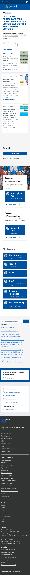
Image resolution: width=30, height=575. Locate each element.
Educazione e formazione (7, 478)
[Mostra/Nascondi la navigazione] (2, 7)
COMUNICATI (8, 13)
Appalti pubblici (5, 468)
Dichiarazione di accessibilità (8, 565)
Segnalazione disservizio (7, 552)
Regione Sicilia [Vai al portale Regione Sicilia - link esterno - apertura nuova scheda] (5, 2)
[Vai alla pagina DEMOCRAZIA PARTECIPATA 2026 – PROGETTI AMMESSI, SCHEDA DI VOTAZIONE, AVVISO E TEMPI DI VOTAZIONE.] (10, 129)
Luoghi (2, 519)
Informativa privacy (6, 560)
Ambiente (3, 463)
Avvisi (2, 510)
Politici (2, 446)
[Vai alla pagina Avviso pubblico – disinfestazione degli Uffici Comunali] (10, 69)
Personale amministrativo (8, 449)
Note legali (4, 562)
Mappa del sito (16, 571)
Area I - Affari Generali (7, 539)
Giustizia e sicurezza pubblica (8, 481)
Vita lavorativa (5, 496)
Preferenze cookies (6, 571)
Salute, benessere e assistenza (9, 488)
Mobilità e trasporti (6, 486)
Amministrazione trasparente (8, 557)
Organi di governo (5, 436)
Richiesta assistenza (6, 555)
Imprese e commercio (6, 483)
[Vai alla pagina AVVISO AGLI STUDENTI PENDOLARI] (10, 99)
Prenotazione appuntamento (8, 549)
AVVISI (5, 53)
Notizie (3, 505)
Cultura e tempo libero (7, 475)
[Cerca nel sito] (26, 7)
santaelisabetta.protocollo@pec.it (13, 541)
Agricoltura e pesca (6, 460)
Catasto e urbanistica (6, 473)
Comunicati (4, 507)
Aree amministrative (6, 438)
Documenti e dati (5, 451)
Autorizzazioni (4, 470)
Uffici (2, 441)
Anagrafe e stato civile (7, 465)
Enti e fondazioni (5, 443)
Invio (25, 321)
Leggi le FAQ (4, 547)
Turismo (3, 493)
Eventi (2, 521)
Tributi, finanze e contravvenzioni (9, 491)
